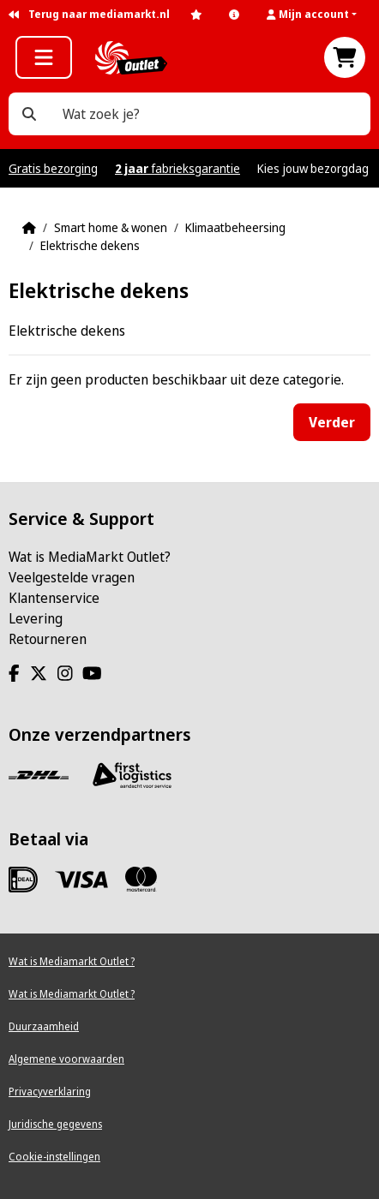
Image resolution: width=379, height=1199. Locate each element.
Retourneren (48, 638)
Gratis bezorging (53, 168)
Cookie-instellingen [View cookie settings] (54, 1156)
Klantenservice (54, 597)
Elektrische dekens (90, 245)
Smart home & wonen (110, 227)
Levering (36, 618)
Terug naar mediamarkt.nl (89, 14)
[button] (318, 14)
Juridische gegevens (55, 1124)
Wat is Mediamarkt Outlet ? (72, 961)
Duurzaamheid (44, 1026)
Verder (332, 422)
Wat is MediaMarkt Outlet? (90, 556)
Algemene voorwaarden (66, 1059)
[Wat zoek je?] (29, 113)
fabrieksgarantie (177, 168)
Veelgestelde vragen (72, 577)
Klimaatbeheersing (235, 227)
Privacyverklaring (50, 1091)
